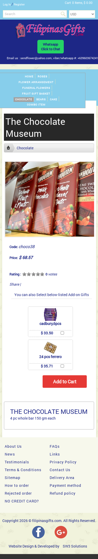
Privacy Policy (63, 461)
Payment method (65, 485)
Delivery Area (62, 477)
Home (29, 76)
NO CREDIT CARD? (22, 501)
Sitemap (12, 477)
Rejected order (18, 493)
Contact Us (60, 469)
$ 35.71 (47, 366)
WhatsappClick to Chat (50, 46)
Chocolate (23, 99)
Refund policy (63, 493)
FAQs (55, 446)
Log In (7, 4)
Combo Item (36, 104)
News (10, 454)
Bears (41, 99)
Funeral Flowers (36, 88)
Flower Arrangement (36, 82)
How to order (17, 485)
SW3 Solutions (75, 546)
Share (14, 284)
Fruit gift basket (36, 93)
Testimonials (17, 461)
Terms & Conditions (23, 469)
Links (55, 454)
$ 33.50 (47, 332)
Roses (42, 76)
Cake (53, 99)
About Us (13, 446)
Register (19, 4)
